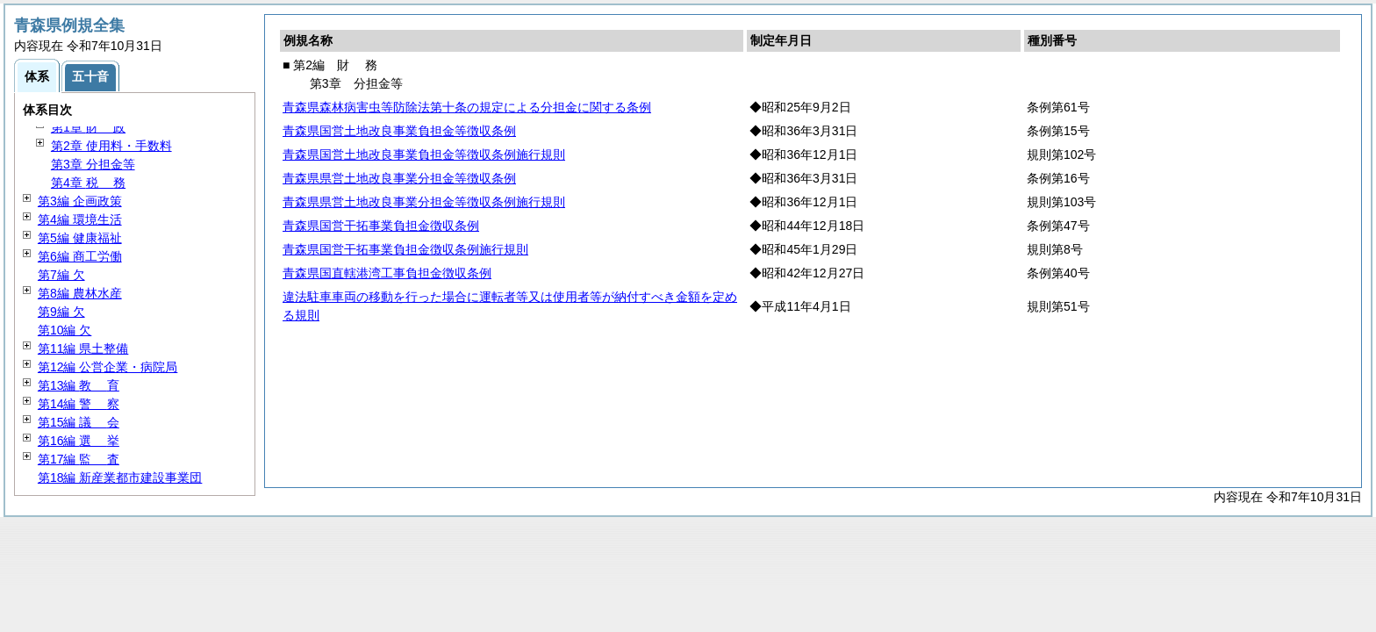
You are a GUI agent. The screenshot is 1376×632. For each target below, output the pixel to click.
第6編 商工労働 (80, 256)
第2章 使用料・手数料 (111, 146)
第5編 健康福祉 (80, 238)
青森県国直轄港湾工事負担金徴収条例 (387, 273)
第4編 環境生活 (80, 219)
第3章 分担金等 (93, 164)
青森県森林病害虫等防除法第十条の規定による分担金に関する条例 (467, 107)
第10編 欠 (64, 330)
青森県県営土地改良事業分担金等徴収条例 (399, 178)
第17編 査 (78, 459)
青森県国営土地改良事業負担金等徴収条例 (399, 131)
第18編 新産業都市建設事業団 (120, 477)
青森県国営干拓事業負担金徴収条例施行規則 (405, 249)
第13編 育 (78, 385)
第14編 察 (78, 404)
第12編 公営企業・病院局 (107, 367)
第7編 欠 (61, 275)
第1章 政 (88, 127)
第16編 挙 (78, 441)
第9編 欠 (61, 312)
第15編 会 (78, 422)
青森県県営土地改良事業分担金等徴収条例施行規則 (424, 202)
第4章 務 (88, 183)
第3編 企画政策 (80, 201)
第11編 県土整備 (83, 348)
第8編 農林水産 (80, 293)
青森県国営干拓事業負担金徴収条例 (381, 226)
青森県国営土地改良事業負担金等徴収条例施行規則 (424, 154)
